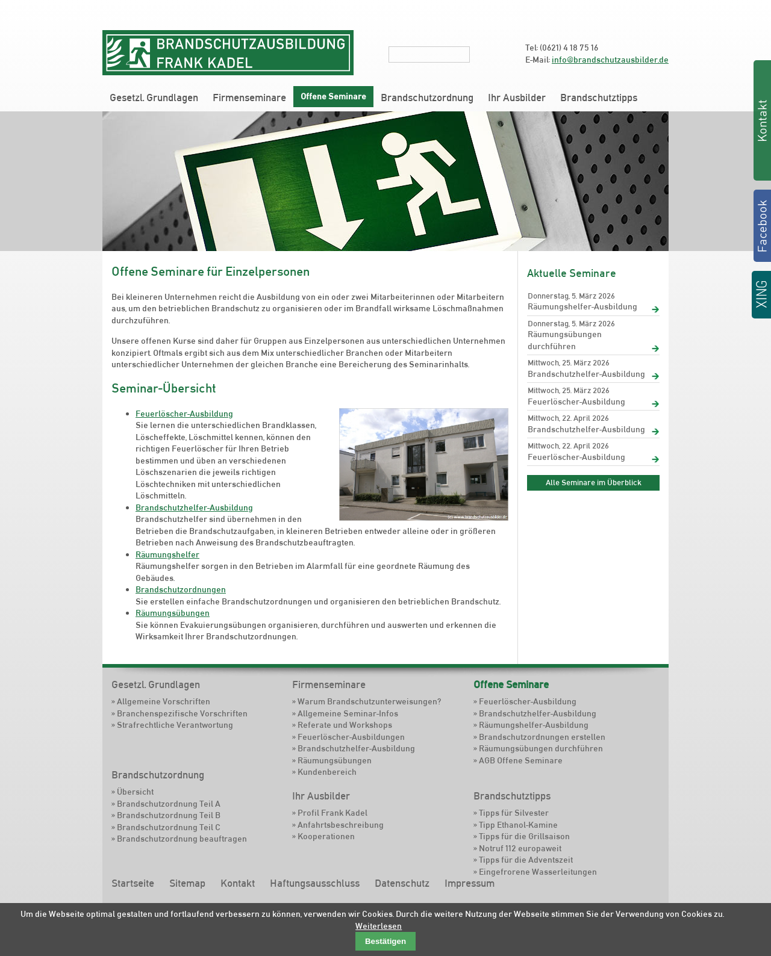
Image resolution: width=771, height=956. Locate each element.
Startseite (132, 883)
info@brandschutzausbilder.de (610, 59)
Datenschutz (402, 883)
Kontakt (237, 883)
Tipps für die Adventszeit (526, 859)
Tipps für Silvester (514, 812)
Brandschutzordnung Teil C (168, 827)
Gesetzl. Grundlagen (154, 97)
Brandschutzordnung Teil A (168, 803)
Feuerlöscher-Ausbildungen (351, 736)
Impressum (470, 883)
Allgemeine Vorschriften (163, 701)
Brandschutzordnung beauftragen (182, 838)
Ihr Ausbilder (517, 97)
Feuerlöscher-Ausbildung (184, 413)
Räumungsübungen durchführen (565, 340)
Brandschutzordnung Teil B (168, 815)
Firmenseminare (249, 97)
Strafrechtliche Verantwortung (175, 724)
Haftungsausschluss (315, 883)
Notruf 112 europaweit (520, 848)
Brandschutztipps (598, 97)
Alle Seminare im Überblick (593, 482)
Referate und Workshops (345, 724)
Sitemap (187, 883)
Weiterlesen (378, 925)
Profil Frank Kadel (332, 812)
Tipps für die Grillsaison (524, 836)
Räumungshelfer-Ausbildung (582, 306)
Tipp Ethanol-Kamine (518, 824)
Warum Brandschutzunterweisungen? (369, 701)
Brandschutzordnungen (181, 589)
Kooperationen (326, 836)
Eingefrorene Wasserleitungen (538, 871)
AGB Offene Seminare (521, 760)
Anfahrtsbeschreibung (341, 824)
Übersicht (135, 791)
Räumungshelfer (167, 554)
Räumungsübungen (173, 612)
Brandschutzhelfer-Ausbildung (194, 507)
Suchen (478, 54)
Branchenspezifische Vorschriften (182, 713)
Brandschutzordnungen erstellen (542, 736)
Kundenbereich (327, 771)
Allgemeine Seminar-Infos (348, 713)
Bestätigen (385, 941)
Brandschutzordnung (427, 97)
